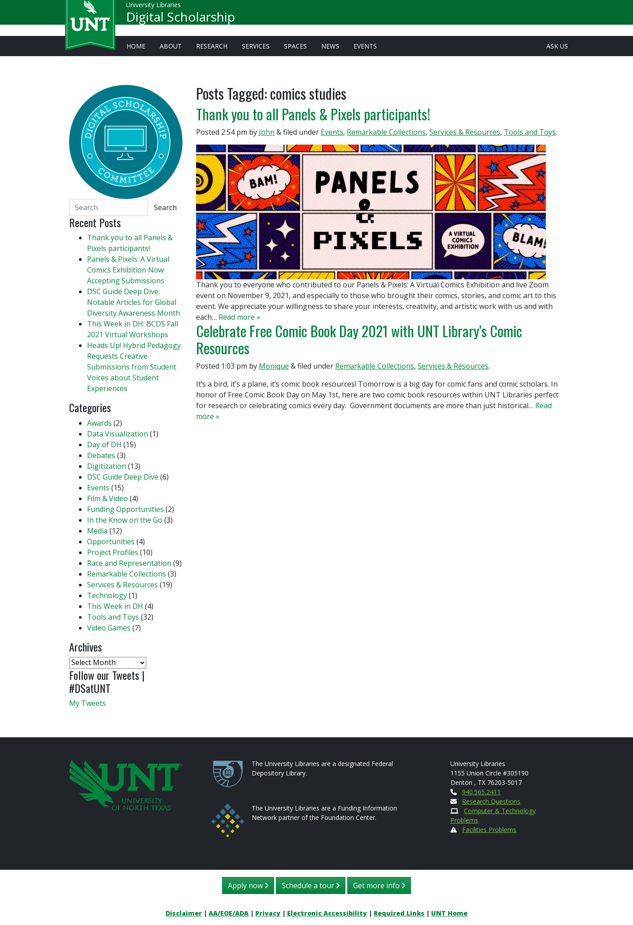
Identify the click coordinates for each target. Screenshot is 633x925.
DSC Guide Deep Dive (122, 477)
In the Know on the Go (124, 520)
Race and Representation (129, 563)
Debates (101, 455)
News (330, 46)
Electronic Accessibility (327, 913)
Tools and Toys (530, 132)
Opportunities (111, 541)
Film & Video (107, 498)
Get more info (379, 885)
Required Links (399, 913)
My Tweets (87, 703)
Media (97, 531)
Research (211, 46)
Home (136, 46)
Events (365, 46)
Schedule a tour (311, 885)
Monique (274, 366)
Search (165, 207)
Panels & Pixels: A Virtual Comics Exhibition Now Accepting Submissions (128, 270)
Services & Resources (464, 132)
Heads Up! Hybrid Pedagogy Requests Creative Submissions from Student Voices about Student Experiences (134, 366)
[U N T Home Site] (126, 784)
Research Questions (491, 801)
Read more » (239, 317)
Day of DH (104, 444)
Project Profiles (112, 552)
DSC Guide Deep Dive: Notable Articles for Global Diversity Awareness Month (133, 302)
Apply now (248, 885)
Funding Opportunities (125, 509)
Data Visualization (117, 434)
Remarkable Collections (386, 132)
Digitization (106, 466)
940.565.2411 (481, 792)
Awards (99, 423)
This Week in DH (115, 606)
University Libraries (153, 8)
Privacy (267, 913)
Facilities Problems (489, 829)
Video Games (109, 628)
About (171, 46)
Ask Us (557, 46)
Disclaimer (184, 913)
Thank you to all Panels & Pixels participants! (313, 113)
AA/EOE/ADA (229, 913)
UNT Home (449, 913)
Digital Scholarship (180, 20)
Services (256, 46)
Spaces (295, 46)
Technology (107, 595)
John (267, 132)
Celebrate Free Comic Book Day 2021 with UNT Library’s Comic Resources (359, 339)
